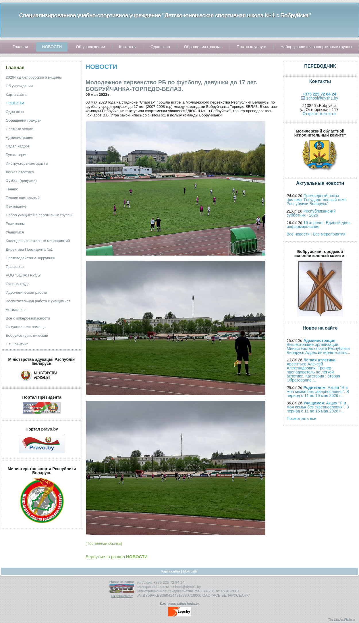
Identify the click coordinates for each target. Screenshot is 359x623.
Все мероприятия (329, 234)
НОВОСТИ (101, 66)
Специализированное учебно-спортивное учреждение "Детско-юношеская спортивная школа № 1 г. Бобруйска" (165, 15)
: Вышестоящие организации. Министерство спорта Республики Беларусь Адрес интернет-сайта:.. (318, 346)
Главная (15, 67)
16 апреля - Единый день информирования (318, 224)
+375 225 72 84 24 (319, 94)
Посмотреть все (301, 418)
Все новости (298, 234)
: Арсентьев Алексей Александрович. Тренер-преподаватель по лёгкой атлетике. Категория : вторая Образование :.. (313, 370)
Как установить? (122, 596)
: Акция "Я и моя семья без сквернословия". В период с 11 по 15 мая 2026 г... (318, 391)
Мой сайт (190, 571)
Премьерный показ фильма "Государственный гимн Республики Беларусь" (317, 199)
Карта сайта (170, 571)
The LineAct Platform (341, 619)
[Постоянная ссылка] (104, 543)
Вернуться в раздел (117, 556)
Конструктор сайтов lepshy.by (179, 603)
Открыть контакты (319, 113)
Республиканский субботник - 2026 (311, 213)
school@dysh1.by (322, 98)
